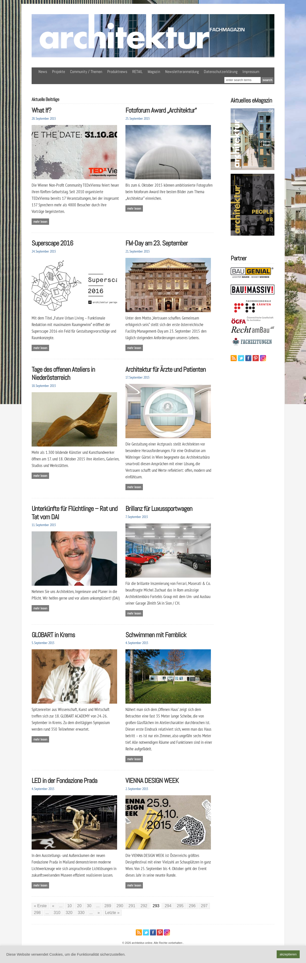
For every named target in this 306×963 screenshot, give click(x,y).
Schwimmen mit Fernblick (155, 634)
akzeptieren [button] (288, 954)
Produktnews (117, 71)
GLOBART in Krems (53, 634)
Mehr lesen (40, 221)
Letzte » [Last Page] (112, 912)
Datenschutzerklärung (220, 71)
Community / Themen (86, 71)
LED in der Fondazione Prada (64, 780)
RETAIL (137, 71)
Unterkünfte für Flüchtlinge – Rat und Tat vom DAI (74, 512)
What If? (41, 110)
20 (79, 906)
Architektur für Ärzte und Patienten (165, 369)
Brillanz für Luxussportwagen (158, 508)
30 (89, 906)
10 (69, 906)
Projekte (58, 71)
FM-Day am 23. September (156, 243)
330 (81, 912)
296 (192, 906)
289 (107, 906)
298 (37, 912)
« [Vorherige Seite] (53, 906)
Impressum (251, 71)
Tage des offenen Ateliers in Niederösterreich (63, 373)
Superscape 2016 (52, 243)
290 (119, 906)
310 (57, 912)
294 (168, 906)
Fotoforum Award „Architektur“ (161, 110)
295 (180, 906)
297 (204, 906)
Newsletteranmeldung (182, 71)
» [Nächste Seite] (99, 912)
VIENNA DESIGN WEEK (152, 780)
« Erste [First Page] (40, 906)
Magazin (154, 71)
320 (69, 912)
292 (144, 906)
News (42, 71)
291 (131, 906)
